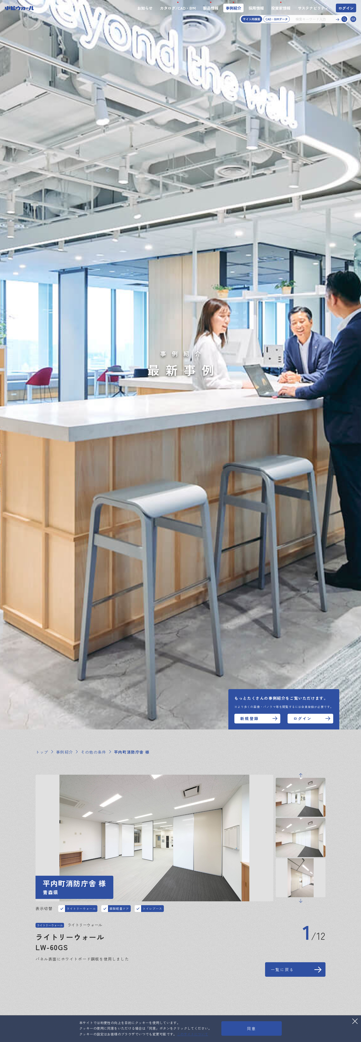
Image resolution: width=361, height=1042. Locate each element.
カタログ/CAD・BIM (178, 8)
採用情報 (256, 8)
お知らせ (145, 8)
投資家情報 (280, 8)
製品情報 (210, 8)
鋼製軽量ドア (119, 911)
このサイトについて (192, 1034)
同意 (251, 1028)
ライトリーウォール (81, 911)
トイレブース (152, 911)
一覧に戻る (282, 982)
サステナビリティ (313, 8)
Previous (300, 800)
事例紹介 (233, 8)
